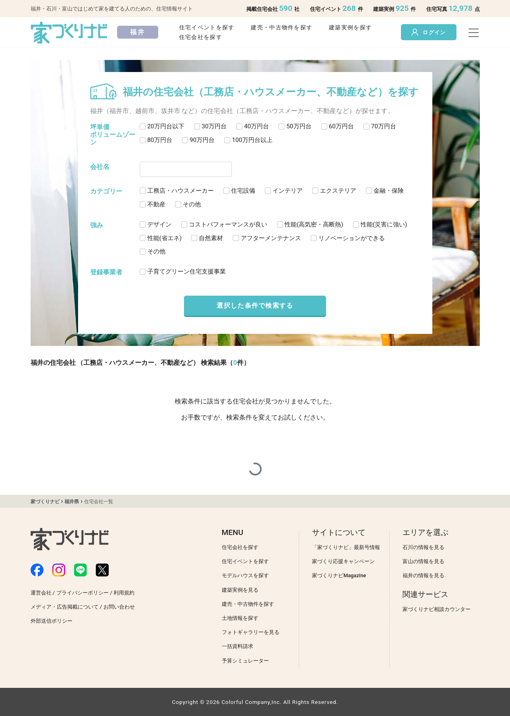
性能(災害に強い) (384, 224)
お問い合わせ (119, 607)
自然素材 (211, 238)
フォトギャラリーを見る (250, 632)
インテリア (288, 190)
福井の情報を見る (423, 575)
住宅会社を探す (200, 37)
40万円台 (256, 126)
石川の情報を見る (423, 547)
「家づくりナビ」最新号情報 (346, 547)
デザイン (159, 224)
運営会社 (41, 593)
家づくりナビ (45, 501)
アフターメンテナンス (271, 238)
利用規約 (124, 593)
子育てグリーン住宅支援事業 (186, 271)
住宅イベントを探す (207, 27)
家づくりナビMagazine (339, 575)
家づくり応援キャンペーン (343, 561)
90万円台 (202, 140)
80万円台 (159, 140)
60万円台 (341, 126)
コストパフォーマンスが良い (228, 224)
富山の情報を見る (423, 561)
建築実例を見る (240, 590)
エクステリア (338, 190)
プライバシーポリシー (82, 593)
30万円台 (214, 126)
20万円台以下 (165, 126)
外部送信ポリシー (51, 621)
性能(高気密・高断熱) (314, 224)
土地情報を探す (240, 618)
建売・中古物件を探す (281, 27)
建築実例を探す (350, 27)
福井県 (71, 501)
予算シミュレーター (245, 661)
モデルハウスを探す (245, 575)
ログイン (428, 32)
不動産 (156, 204)
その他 (192, 204)
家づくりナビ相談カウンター (437, 609)
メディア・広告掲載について (65, 607)
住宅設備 (243, 190)
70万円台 (383, 126)
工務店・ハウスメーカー (180, 190)
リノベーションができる (351, 238)
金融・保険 (389, 190)
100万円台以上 (252, 140)
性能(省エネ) (164, 238)
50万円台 (298, 126)
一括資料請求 (237, 646)
